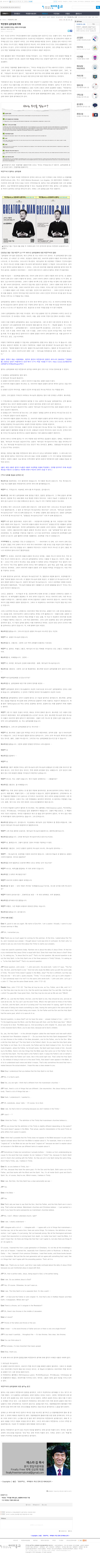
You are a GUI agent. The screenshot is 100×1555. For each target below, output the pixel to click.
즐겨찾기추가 (5, 1)
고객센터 (70, 1)
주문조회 (98, 1)
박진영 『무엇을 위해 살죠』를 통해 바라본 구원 (16, 1497)
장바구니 (93, 1)
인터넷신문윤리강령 (71, 1540)
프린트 (28, 1505)
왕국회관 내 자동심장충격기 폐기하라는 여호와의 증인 (21, 1512)
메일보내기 (36, 1505)
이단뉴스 (4, 19)
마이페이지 (65, 1)
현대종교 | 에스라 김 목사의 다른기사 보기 (60, 1491)
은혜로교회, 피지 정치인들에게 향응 (86, 29)
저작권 (54, 1540)
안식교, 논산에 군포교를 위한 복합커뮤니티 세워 (19, 1514)
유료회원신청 (87, 1)
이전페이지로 (62, 1531)
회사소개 (15, 1540)
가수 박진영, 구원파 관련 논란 (10, 1500)
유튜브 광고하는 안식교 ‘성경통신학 (86, 31)
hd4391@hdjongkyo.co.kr (63, 1550)
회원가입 (60, 1)
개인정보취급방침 (25, 1540)
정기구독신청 (81, 1)
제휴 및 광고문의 (45, 1540)
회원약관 (35, 1540)
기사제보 (75, 1)
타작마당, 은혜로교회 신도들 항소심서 (86, 27)
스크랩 (44, 1505)
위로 (70, 1531)
